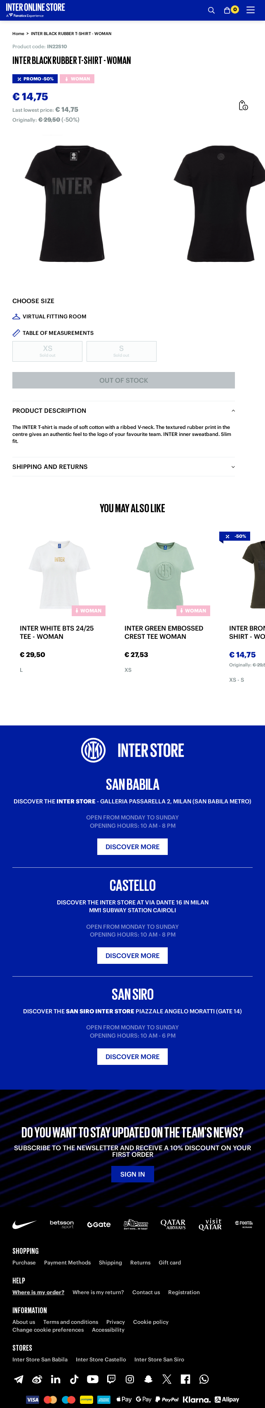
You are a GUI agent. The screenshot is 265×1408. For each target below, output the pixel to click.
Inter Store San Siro (159, 1359)
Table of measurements (58, 333)
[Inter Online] (35, 10)
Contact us (146, 1292)
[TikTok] (74, 1379)
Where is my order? (38, 1292)
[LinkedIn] (55, 1379)
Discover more (132, 847)
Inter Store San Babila (40, 1359)
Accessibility (108, 1329)
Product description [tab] (49, 410)
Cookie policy (151, 1322)
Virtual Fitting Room (55, 316)
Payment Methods (67, 1262)
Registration (184, 1292)
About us (23, 1322)
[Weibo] (37, 1379)
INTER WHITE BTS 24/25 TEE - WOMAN (57, 632)
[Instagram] (130, 1379)
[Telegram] (18, 1379)
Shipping (110, 1262)
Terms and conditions (70, 1322)
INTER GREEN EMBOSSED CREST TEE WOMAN (163, 632)
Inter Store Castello (101, 1359)
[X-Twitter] (167, 1379)
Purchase (24, 1262)
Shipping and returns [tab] (50, 467)
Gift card (170, 1262)
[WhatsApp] (204, 1379)
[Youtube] (93, 1379)
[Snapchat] (148, 1379)
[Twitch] (111, 1379)
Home (18, 33)
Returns (140, 1262)
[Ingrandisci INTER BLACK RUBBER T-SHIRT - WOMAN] (74, 205)
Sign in (132, 1174)
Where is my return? (98, 1292)
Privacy (115, 1322)
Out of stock (123, 380)
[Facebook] (185, 1379)
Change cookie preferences (48, 1329)
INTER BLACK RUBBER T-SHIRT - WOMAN (71, 33)
